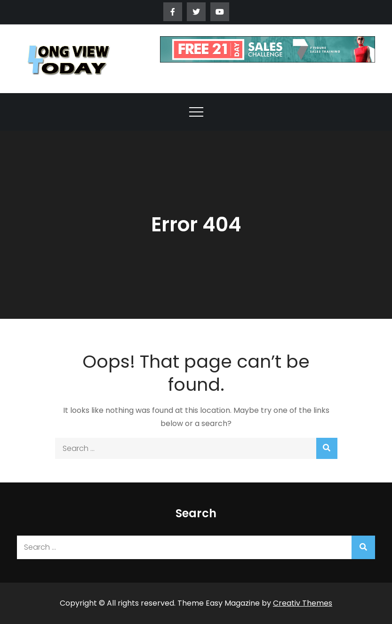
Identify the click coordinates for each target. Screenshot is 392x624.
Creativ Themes (302, 603)
